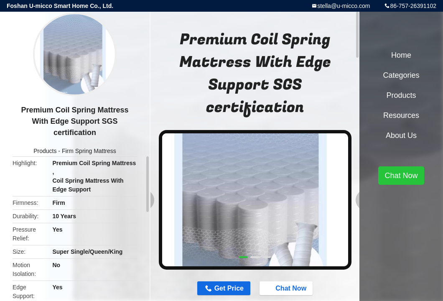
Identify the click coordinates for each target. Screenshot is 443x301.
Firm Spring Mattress (89, 151)
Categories (401, 75)
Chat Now (286, 288)
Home (401, 55)
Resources (401, 115)
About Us (401, 135)
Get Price (229, 288)
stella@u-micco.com (343, 6)
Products (44, 151)
